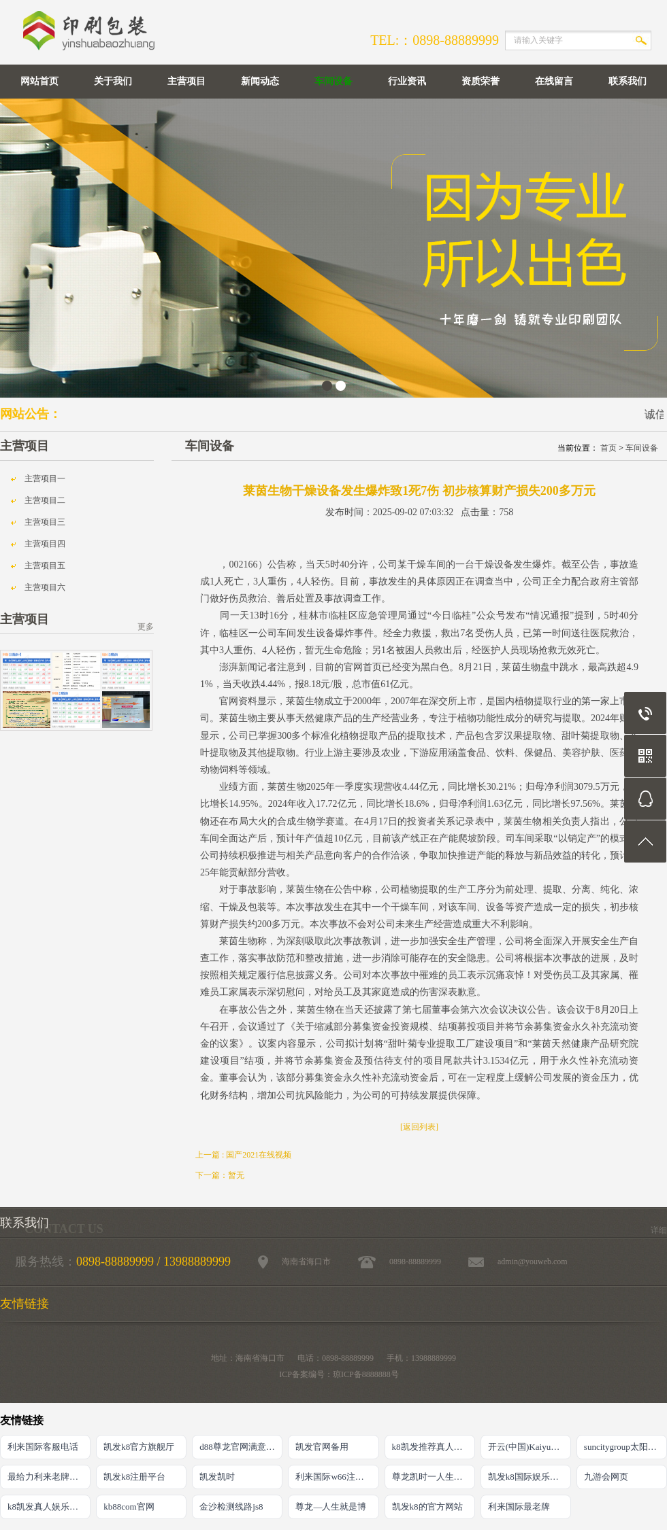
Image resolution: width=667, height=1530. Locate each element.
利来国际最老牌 (519, 1506)
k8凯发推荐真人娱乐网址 (433, 1447)
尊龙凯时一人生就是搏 (433, 1477)
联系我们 (627, 81)
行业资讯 (407, 81)
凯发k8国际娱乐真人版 (529, 1477)
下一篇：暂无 (219, 1175)
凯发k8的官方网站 (427, 1506)
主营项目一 (45, 478)
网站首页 (39, 81)
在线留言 (554, 81)
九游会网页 (606, 1477)
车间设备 (333, 81)
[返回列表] (419, 1127)
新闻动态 (260, 81)
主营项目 (186, 81)
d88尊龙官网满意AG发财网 (240, 1447)
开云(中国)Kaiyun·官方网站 (529, 1447)
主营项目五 (45, 565)
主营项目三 (45, 522)
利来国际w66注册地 (333, 1477)
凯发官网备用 (321, 1447)
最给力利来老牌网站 (47, 1477)
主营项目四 (45, 544)
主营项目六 (45, 587)
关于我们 (113, 81)
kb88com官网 (128, 1506)
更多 (145, 626)
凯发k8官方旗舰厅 (138, 1447)
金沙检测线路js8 (231, 1506)
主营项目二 (45, 500)
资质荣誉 (480, 81)
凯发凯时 (217, 1477)
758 (506, 512)
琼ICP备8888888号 (366, 1374)
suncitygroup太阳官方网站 (625, 1447)
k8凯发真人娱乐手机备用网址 (49, 1506)
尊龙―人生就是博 (330, 1506)
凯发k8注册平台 (134, 1477)
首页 (608, 448)
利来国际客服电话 (42, 1447)
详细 (659, 1230)
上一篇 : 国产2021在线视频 (243, 1155)
